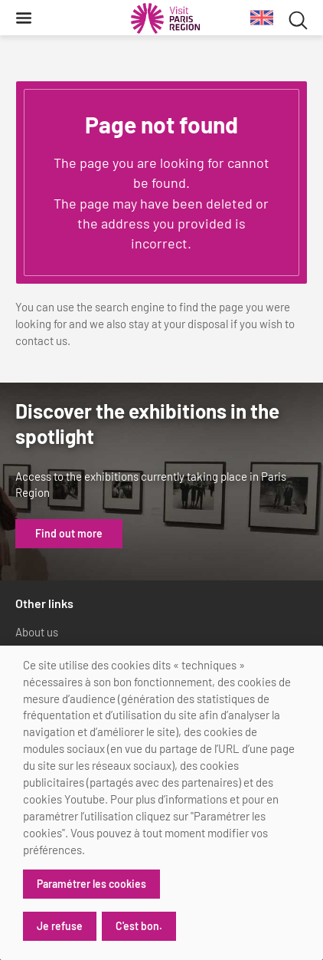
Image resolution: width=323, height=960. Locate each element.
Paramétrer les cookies (91, 883)
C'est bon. (139, 925)
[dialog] (161, 803)
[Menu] (23, 17)
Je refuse (60, 925)
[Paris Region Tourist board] (165, 18)
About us (36, 632)
